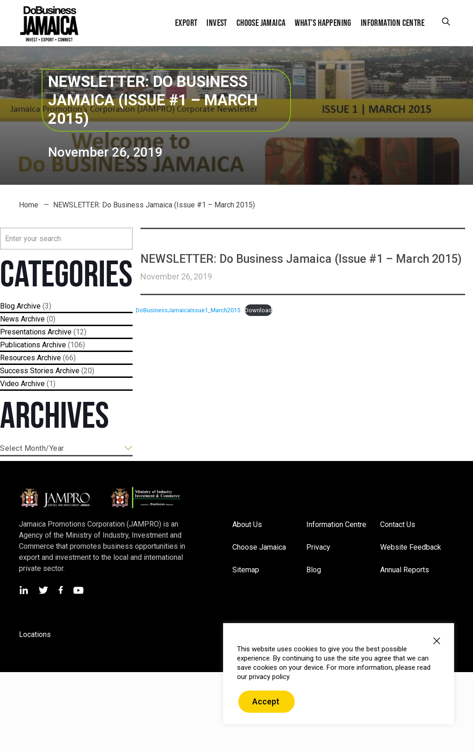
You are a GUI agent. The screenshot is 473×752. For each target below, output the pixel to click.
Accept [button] (265, 701)
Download (258, 310)
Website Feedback (410, 547)
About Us (247, 524)
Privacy (318, 547)
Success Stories (27, 370)
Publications (20, 344)
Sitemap (245, 569)
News (9, 319)
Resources (17, 357)
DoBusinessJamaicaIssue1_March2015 (188, 310)
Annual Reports (404, 569)
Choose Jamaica (259, 547)
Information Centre (336, 524)
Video (9, 383)
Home (28, 204)
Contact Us (397, 524)
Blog (7, 306)
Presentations (23, 331)
